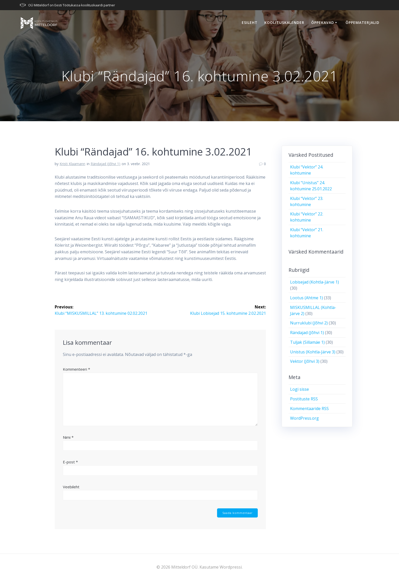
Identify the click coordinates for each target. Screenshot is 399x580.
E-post (70, 461)
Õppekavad (322, 22)
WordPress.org (304, 418)
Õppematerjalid (362, 22)
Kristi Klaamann (72, 163)
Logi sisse (299, 389)
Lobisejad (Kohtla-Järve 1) (314, 282)
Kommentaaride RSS (309, 408)
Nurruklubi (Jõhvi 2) (309, 323)
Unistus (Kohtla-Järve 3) (312, 352)
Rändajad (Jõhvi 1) (105, 163)
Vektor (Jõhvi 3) (304, 361)
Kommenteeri (76, 368)
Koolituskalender (284, 22)
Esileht (250, 22)
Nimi (68, 437)
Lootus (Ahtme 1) (306, 298)
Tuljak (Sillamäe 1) (307, 342)
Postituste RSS (304, 399)
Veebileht (71, 486)
